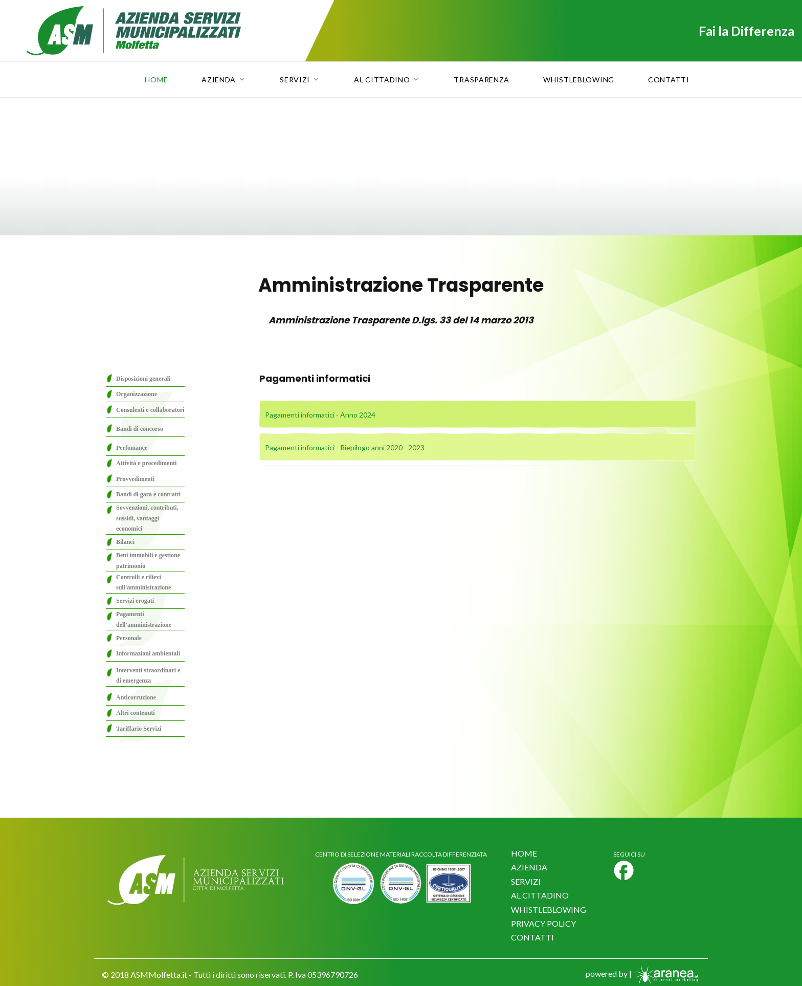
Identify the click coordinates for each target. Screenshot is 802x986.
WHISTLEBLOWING (548, 909)
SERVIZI (526, 881)
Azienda (219, 80)
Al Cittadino (382, 80)
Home (156, 80)
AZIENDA (529, 867)
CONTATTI (532, 937)
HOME (524, 853)
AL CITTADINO (540, 895)
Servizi (295, 80)
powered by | (643, 973)
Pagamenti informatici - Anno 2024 (320, 414)
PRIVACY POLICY (543, 923)
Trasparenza (481, 80)
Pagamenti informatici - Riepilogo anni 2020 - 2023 (345, 447)
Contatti (668, 80)
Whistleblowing (578, 80)
